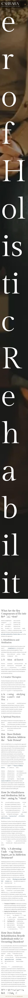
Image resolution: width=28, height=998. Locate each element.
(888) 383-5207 (20, 996)
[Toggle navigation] (25, 4)
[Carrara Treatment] (10, 4)
